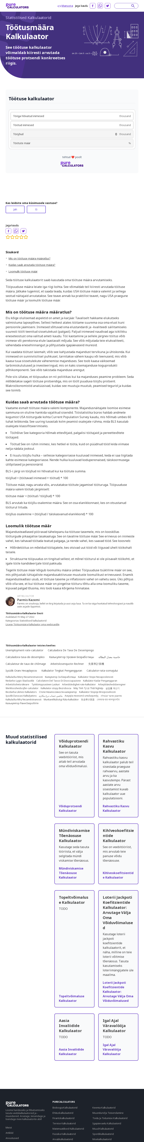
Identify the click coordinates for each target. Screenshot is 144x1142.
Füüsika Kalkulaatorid (64, 1133)
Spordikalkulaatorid (103, 1133)
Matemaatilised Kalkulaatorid (68, 1128)
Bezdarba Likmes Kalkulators (21, 692)
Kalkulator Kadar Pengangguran (100, 680)
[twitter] (107, 6)
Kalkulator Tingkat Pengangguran (61, 670)
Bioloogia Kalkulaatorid (64, 1107)
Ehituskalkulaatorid (62, 1112)
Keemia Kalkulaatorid (104, 1107)
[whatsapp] (100, 5)
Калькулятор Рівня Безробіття (22, 703)
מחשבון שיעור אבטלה (111, 695)
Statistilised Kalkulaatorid (28, 17)
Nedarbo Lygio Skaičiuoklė (20, 680)
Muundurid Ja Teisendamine (108, 1112)
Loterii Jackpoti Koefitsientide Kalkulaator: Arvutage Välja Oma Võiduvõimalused (118, 992)
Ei (36, 209)
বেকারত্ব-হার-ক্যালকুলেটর (108, 699)
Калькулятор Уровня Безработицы (71, 657)
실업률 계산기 (113, 688)
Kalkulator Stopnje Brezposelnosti (97, 692)
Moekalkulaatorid (101, 1139)
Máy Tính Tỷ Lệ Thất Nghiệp (88, 688)
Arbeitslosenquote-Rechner (67, 664)
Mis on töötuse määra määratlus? (29, 258)
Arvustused (12, 1138)
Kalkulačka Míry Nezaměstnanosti (23, 699)
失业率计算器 (87, 699)
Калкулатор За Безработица (60, 677)
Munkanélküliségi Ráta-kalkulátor (61, 699)
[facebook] (92, 6)
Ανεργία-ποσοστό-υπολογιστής (81, 695)
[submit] (133, 6)
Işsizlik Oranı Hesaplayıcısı (21, 670)
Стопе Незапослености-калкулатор (58, 692)
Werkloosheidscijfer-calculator (22, 688)
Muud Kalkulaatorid (103, 1128)
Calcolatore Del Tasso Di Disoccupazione (58, 680)
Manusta (65, 6)
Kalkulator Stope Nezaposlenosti (95, 677)
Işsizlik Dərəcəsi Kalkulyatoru (21, 695)
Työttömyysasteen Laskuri (46, 684)
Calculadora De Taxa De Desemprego (71, 650)
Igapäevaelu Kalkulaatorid (106, 1123)
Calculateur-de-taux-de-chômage (26, 664)
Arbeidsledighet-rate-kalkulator (79, 684)
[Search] (124, 5)
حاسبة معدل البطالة (109, 657)
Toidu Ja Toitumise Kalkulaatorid (110, 1118)
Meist (9, 1127)
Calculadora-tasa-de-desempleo (25, 657)
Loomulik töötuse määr (23, 271)
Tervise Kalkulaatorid (64, 1123)
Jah (15, 209)
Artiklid (9, 1132)
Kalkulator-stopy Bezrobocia (56, 688)
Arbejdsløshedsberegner (112, 684)
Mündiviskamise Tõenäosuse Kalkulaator (71, 873)
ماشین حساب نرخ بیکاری (50, 695)
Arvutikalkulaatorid (62, 1139)
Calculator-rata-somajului (102, 670)
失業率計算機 (96, 664)
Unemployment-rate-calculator (24, 650)
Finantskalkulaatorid (63, 1118)
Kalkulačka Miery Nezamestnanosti (24, 677)
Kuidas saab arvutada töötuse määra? (31, 265)
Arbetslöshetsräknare (17, 684)
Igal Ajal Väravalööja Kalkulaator (112, 1049)
